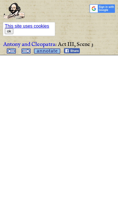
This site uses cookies (27, 26)
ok (9, 31)
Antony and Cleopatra (29, 44)
